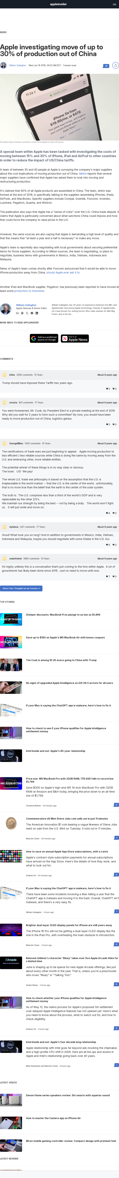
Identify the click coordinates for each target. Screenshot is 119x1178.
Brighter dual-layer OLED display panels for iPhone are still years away (69, 925)
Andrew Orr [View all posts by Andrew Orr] (31, 876)
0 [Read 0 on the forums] (116, 805)
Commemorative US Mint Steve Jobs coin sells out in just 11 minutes (67, 818)
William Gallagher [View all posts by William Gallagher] (33, 912)
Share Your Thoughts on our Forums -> (21, 588)
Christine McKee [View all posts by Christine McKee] (33, 806)
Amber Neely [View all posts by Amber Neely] (32, 985)
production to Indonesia (29, 290)
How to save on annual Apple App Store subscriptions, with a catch (67, 851)
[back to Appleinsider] (58, 4)
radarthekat (15, 558)
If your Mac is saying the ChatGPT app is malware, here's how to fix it (68, 888)
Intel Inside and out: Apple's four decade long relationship (61, 1042)
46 (106, 66)
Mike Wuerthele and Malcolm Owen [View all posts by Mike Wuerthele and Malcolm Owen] (42, 1066)
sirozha (13, 402)
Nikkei (83, 173)
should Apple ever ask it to (63, 272)
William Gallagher (17, 65)
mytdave (14, 527)
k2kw (12, 374)
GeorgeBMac (16, 443)
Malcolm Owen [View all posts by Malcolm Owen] (32, 839)
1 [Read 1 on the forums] (116, 838)
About (107, 375)
